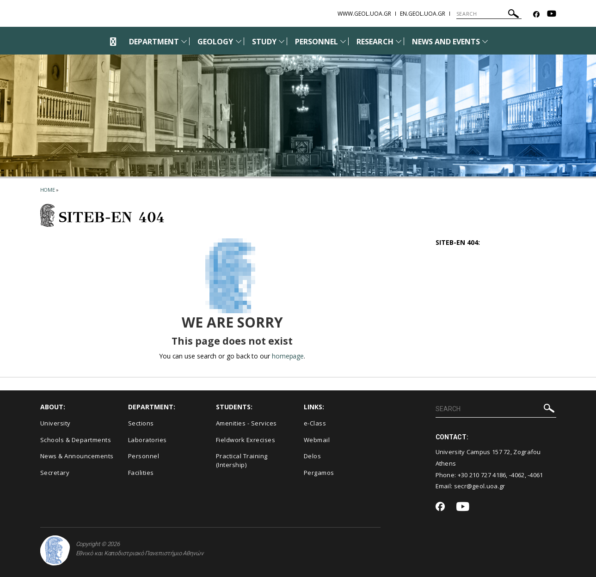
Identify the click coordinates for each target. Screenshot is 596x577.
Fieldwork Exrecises (246, 440)
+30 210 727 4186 (482, 475)
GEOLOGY (215, 41)
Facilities (141, 472)
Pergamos (319, 472)
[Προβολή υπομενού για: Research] (398, 41)
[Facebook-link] (536, 14)
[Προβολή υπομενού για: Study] (281, 41)
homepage (288, 356)
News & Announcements (77, 456)
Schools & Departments (75, 440)
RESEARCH (374, 41)
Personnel (144, 456)
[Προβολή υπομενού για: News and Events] (485, 41)
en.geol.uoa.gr (422, 14)
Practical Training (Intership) (242, 460)
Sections (141, 423)
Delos (312, 456)
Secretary (55, 472)
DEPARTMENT (154, 41)
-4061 (535, 475)
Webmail (317, 440)
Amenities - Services (246, 423)
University (55, 423)
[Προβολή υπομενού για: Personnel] (343, 41)
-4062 (517, 475)
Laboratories (147, 440)
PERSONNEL (316, 41)
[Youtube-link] (551, 14)
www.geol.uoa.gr (364, 14)
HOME (47, 189)
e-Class (315, 423)
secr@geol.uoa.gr (479, 486)
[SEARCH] (489, 14)
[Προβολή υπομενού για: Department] (184, 41)
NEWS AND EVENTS (446, 41)
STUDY (264, 41)
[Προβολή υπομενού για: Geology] (238, 41)
